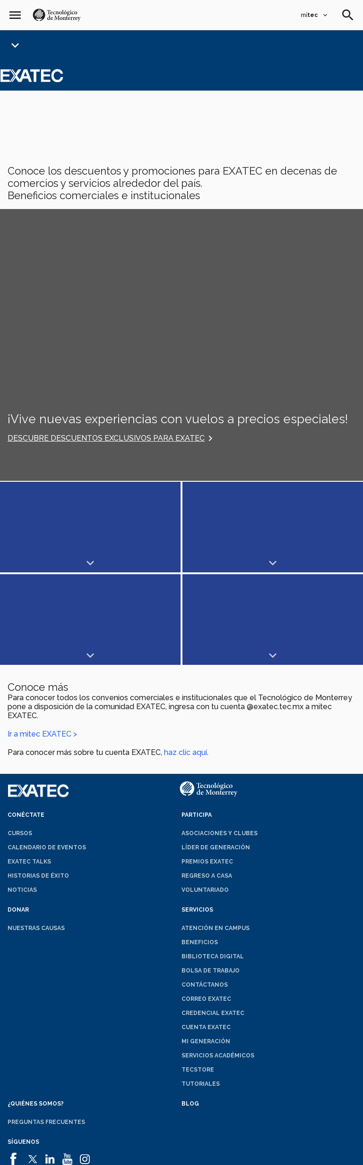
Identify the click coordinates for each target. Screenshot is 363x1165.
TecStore (198, 977)
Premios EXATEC (207, 769)
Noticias (22, 797)
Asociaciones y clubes (220, 741)
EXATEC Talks (29, 769)
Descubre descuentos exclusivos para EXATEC (106, 438)
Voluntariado (205, 797)
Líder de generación (216, 755)
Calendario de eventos (47, 755)
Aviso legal (80, 1154)
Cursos (20, 741)
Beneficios (200, 850)
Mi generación (206, 949)
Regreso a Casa (207, 783)
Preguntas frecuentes (46, 1029)
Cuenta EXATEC (206, 934)
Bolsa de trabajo (211, 878)
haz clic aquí (185, 659)
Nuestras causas (36, 835)
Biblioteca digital (213, 864)
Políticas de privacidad (143, 1154)
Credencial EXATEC (213, 920)
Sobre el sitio (278, 1154)
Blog (190, 1011)
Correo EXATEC (206, 906)
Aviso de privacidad (218, 1154)
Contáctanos (205, 892)
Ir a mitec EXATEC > (42, 641)
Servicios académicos (218, 963)
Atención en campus (216, 835)
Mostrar (44, 527)
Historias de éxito (38, 783)
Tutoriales (201, 991)
